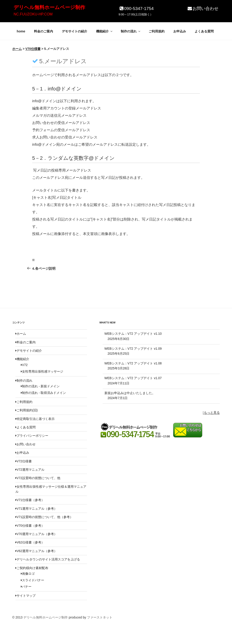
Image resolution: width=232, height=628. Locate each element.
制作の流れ (131, 31)
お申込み (179, 31)
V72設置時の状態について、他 (37, 478)
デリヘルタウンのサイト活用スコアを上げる (47, 559)
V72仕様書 (23, 461)
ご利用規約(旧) (26, 410)
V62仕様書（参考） (29, 542)
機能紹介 (104, 31)
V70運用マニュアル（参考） (36, 534)
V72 (24, 365)
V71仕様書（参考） (29, 500)
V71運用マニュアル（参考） (36, 508)
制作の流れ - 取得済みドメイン (43, 393)
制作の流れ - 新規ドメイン (40, 386)
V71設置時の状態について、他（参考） (44, 517)
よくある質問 (204, 31)
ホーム (20, 333)
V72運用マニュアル (29, 469)
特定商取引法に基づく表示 (35, 419)
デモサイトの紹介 (74, 31)
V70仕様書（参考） (29, 525)
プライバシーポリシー (31, 435)
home (21, 31)
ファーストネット (99, 617)
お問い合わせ (202, 8)
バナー (26, 586)
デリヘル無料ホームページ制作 (49, 7)
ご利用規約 (156, 31)
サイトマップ (25, 595)
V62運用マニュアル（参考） (36, 551)
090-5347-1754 (136, 8)
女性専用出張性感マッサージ (42, 371)
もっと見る (211, 412)
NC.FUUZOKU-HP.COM (33, 14)
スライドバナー (32, 580)
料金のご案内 (43, 31)
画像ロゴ (28, 573)
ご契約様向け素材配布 (31, 568)
